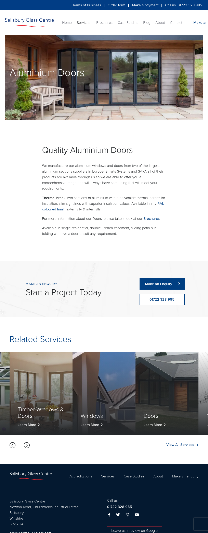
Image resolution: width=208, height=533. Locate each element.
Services (83, 22)
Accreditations (80, 476)
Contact (176, 22)
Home (67, 22)
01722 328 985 (119, 507)
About (160, 22)
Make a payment (145, 5)
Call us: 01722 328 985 (183, 5)
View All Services (180, 445)
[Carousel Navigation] (20, 445)
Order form (116, 5)
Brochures (104, 22)
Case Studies (128, 22)
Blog (146, 22)
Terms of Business (86, 5)
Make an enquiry (185, 476)
